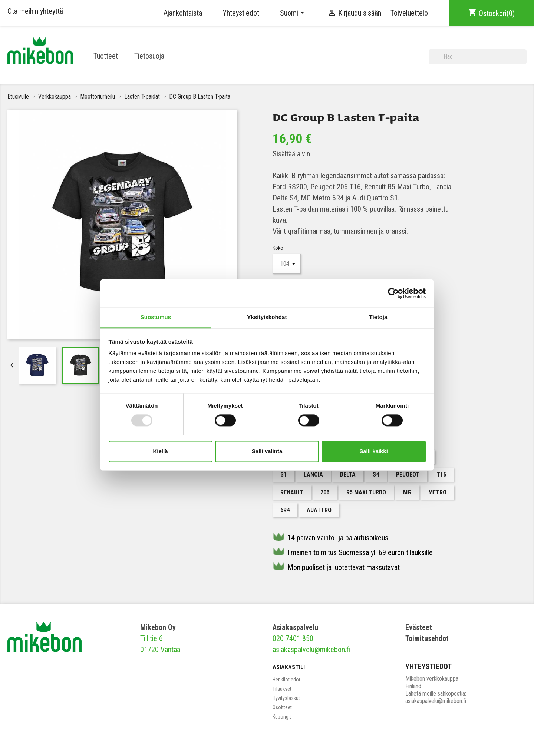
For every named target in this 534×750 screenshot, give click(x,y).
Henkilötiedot (286, 680)
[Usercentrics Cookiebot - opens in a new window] (393, 293)
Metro (437, 492)
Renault (291, 492)
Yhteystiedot (241, 13)
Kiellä (160, 451)
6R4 (285, 510)
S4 (376, 474)
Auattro (319, 510)
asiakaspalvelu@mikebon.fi (311, 649)
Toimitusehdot (427, 638)
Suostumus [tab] (156, 317)
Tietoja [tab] (378, 317)
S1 (283, 474)
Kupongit (282, 717)
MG (407, 492)
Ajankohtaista (183, 13)
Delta (348, 474)
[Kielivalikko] (293, 13)
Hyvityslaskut (286, 698)
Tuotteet (105, 56)
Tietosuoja (149, 56)
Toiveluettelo (409, 13)
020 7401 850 (293, 638)
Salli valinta (267, 451)
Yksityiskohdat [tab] (267, 317)
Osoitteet (282, 707)
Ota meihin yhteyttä (35, 11)
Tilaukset (282, 689)
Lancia (313, 474)
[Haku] (478, 56)
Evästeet (418, 627)
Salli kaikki (373, 451)
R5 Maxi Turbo (366, 492)
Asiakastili (289, 667)
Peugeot (407, 474)
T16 (441, 474)
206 (324, 492)
